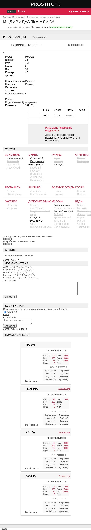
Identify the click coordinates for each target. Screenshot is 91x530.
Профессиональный (64, 208)
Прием (57, 191)
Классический (15, 158)
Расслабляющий (63, 211)
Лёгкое (11, 191)
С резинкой (36, 158)
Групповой (13, 164)
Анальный (13, 161)
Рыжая (29, 84)
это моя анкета (41, 27)
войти (6, 314)
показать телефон (27, 45)
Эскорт (34, 205)
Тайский (58, 214)
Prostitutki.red (52, 4)
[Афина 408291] (32, 496)
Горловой (35, 170)
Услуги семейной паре (40, 213)
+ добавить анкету (79, 11)
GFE (32, 223)
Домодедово (29, 102)
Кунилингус (36, 180)
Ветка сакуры (61, 227)
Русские (29, 81)
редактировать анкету (61, 27)
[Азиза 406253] (32, 453)
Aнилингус (36, 177)
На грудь (59, 164)
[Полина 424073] (32, 409)
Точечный (59, 220)
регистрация (9, 317)
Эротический (61, 223)
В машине (36, 174)
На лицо (58, 161)
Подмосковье (13, 102)
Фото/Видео (37, 208)
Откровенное (14, 194)
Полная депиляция (16, 93)
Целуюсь (35, 217)
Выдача (58, 194)
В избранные (75, 45)
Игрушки (12, 208)
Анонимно (12, 311)
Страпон (12, 205)
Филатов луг (64, 389)
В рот (57, 158)
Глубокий (35, 167)
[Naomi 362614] (32, 356)
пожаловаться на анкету (19, 27)
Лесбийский (13, 167)
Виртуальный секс (41, 227)
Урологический (62, 217)
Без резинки (37, 161)
